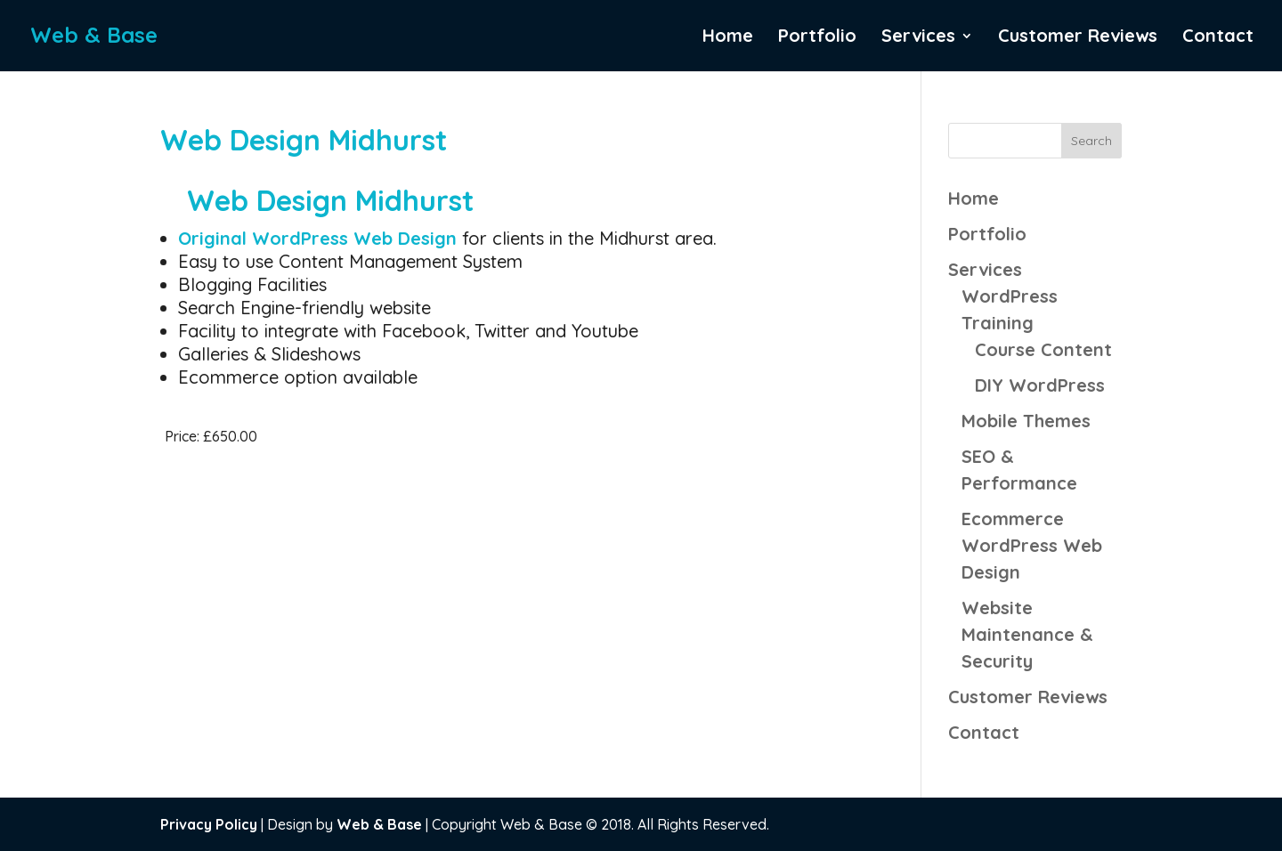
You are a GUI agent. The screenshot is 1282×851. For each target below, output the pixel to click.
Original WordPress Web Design (320, 238)
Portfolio (817, 37)
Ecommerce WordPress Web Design (1031, 545)
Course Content (1043, 349)
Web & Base (379, 824)
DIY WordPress (1040, 385)
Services (918, 37)
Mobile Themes (1026, 420)
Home (727, 37)
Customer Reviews (1077, 37)
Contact (1218, 37)
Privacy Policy (208, 824)
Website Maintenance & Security (1027, 634)
